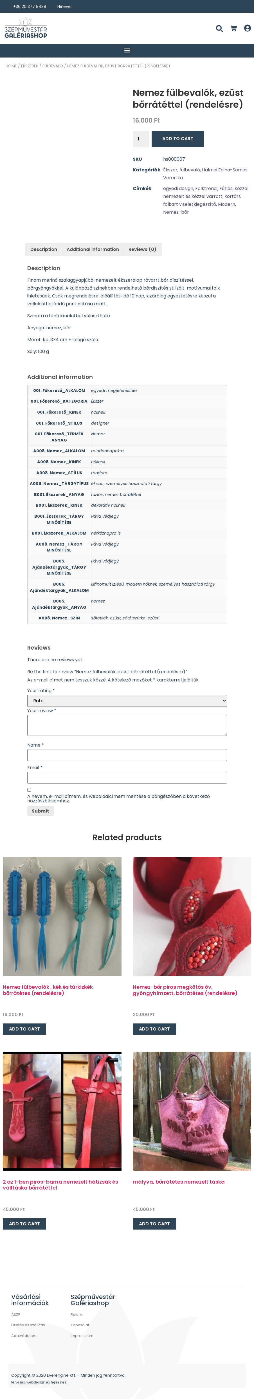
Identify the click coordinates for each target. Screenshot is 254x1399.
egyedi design (178, 188)
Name (35, 745)
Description (43, 249)
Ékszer (170, 170)
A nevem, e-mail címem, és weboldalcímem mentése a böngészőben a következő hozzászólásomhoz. (118, 798)
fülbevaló (52, 66)
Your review (41, 711)
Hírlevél (64, 6)
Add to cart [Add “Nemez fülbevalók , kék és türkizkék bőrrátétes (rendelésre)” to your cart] (24, 1029)
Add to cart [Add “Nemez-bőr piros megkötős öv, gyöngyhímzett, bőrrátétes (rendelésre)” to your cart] (154, 1029)
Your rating (41, 691)
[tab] (44, 249)
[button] (127, 50)
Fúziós (226, 188)
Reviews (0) (142, 249)
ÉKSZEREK (29, 66)
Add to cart (177, 138)
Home (11, 66)
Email (34, 767)
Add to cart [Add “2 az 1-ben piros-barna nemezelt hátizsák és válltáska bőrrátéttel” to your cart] (24, 1224)
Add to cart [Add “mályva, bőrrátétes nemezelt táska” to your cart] (154, 1224)
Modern (226, 204)
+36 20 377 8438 (29, 6)
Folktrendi (206, 188)
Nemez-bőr (176, 212)
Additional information (93, 249)
